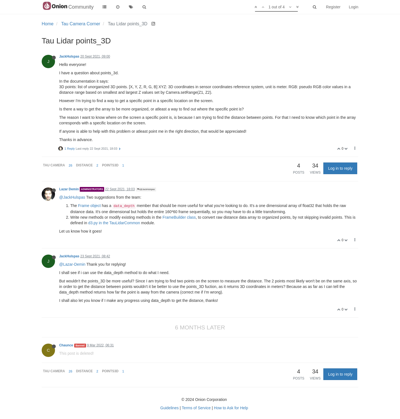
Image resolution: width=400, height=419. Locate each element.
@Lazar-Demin (72, 264)
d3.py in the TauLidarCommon (114, 223)
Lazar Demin (69, 189)
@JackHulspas (146, 189)
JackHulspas (69, 56)
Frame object (89, 205)
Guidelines (169, 408)
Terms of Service (196, 408)
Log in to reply (340, 168)
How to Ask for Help (231, 408)
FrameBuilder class (179, 217)
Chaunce (66, 345)
